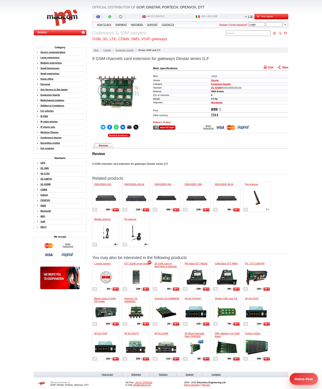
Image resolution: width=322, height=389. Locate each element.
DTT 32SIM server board (136, 263)
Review (103, 145)
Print (269, 67)
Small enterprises (49, 73)
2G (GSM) (216, 87)
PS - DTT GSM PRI (254, 263)
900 (224, 87)
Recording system (50, 143)
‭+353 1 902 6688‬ (208, 16)
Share (283, 67)
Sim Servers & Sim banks (54, 89)
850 (234, 87)
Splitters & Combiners (52, 105)
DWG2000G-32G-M (134, 184)
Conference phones (51, 137)
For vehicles (47, 111)
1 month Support (102, 263)
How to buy (104, 24)
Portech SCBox (252, 333)
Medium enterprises (51, 63)
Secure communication (52, 52)
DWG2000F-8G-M (224, 184)
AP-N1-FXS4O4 (193, 298)
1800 (229, 87)
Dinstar (215, 80)
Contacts (168, 24)
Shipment (121, 24)
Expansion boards (125, 50)
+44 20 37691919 (155, 16)
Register (223, 24)
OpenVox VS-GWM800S (166, 298)
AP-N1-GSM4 (161, 333)
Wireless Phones (49, 132)
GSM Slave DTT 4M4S (226, 263)
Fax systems (47, 148)
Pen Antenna (251, 184)
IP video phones (49, 121)
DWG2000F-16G (162, 184)
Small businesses (49, 68)
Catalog (107, 50)
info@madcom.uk (142, 385)
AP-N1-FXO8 (251, 298)
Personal (45, 84)
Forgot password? (238, 24)
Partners (137, 24)
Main (96, 50)
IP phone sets (47, 127)
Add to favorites (192, 385)
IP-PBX (44, 116)
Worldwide (216, 102)
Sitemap (205, 385)
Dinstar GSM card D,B (226, 298)
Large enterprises (49, 57)
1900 (239, 87)
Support (152, 24)
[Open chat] (304, 379)
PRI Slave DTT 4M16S (196, 263)
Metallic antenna (102, 219)
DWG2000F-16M (193, 184)
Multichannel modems (52, 100)
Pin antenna (130, 219)
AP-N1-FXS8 (100, 333)
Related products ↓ (119, 135)
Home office (46, 79)
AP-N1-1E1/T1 (131, 333)
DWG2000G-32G (102, 184)
